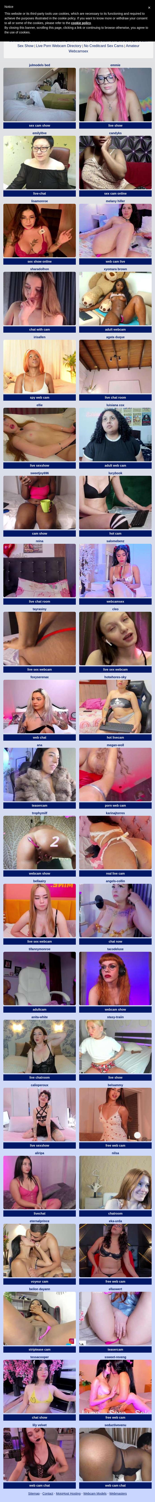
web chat (39, 737)
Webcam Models (95, 1493)
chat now (115, 941)
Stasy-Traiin (115, 1017)
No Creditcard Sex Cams (103, 46)
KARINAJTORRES (115, 813)
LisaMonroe (39, 201)
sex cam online (115, 193)
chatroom (115, 1213)
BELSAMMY (115, 1085)
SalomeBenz (115, 541)
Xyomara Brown (115, 269)
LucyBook (115, 473)
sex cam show (39, 125)
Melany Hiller (115, 201)
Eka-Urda (115, 1221)
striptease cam (39, 1349)
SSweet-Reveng (115, 1357)
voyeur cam (39, 1281)
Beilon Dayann (39, 1289)
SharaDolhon (39, 269)
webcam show (39, 873)
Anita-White (39, 1017)
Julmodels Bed (39, 65)
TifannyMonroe (39, 949)
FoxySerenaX (40, 677)
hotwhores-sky (115, 677)
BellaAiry (39, 881)
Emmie (115, 65)
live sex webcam (39, 669)
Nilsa (115, 1153)
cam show (39, 533)
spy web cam (39, 397)
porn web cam (115, 805)
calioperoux (39, 1085)
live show (115, 125)
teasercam (39, 805)
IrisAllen (39, 337)
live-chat (39, 193)
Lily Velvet (40, 1425)
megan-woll (115, 745)
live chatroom (39, 1077)
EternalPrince (40, 1221)
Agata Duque (115, 337)
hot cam (116, 533)
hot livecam (115, 737)
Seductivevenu (115, 1425)
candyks (115, 133)
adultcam (39, 1009)
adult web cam (115, 465)
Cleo (115, 609)
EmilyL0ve (40, 133)
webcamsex (115, 601)
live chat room (115, 397)
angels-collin (115, 881)
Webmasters (118, 1493)
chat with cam (39, 329)
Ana (39, 745)
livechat (39, 1213)
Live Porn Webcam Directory (58, 46)
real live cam (115, 873)
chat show (39, 1417)
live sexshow (39, 465)
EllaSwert (115, 1289)
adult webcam (115, 329)
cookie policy (81, 23)
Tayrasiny (39, 609)
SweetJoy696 (39, 473)
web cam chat (39, 1485)
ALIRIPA (39, 1153)
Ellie (40, 405)
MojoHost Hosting (68, 1493)
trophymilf (39, 813)
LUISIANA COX (115, 405)
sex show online (39, 261)
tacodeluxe (115, 949)
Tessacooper (39, 1357)
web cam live (115, 261)
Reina (39, 541)
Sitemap (33, 1493)
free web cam (115, 1145)
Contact (47, 1493)
